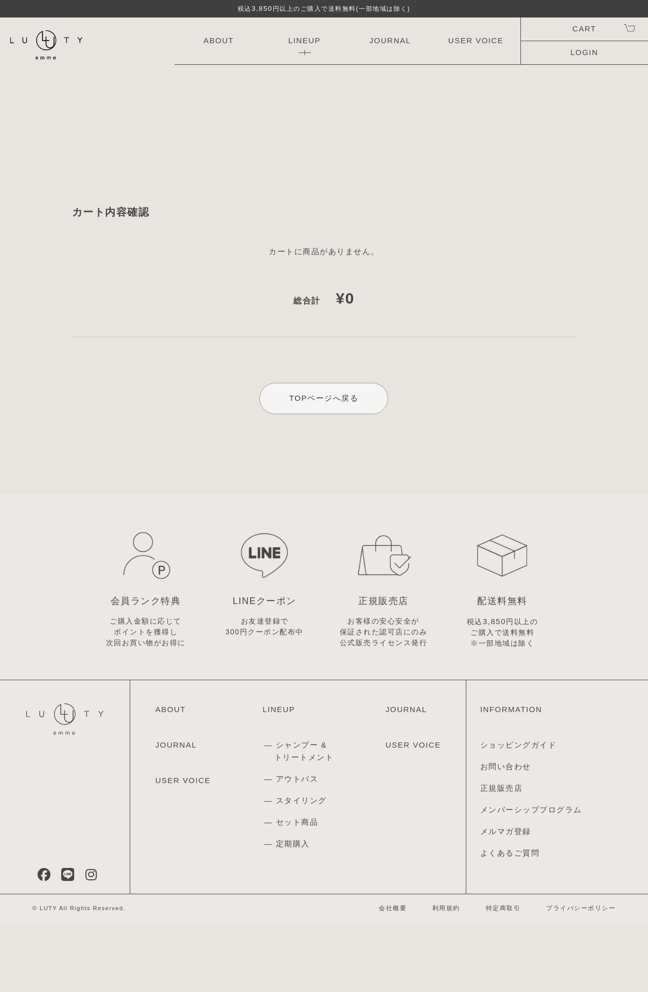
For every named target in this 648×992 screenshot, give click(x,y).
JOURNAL (390, 40)
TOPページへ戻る (323, 424)
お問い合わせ (505, 835)
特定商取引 (503, 976)
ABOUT (218, 40)
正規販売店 (501, 857)
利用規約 (446, 976)
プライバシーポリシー (581, 976)
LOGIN (584, 52)
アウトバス (297, 847)
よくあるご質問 (510, 921)
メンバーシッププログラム (531, 878)
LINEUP (304, 40)
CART (584, 28)
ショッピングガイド (518, 813)
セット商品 (297, 890)
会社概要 (393, 976)
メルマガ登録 (505, 900)
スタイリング (301, 868)
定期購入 (293, 912)
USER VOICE (476, 40)
